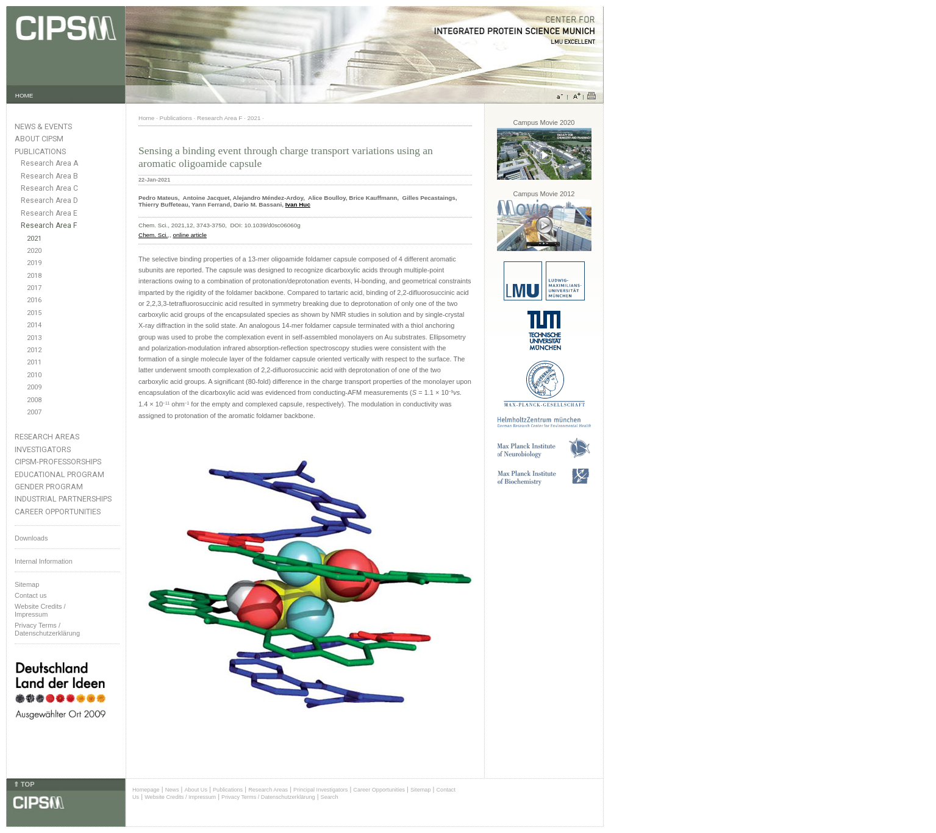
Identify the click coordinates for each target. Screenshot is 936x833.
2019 (34, 263)
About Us (195, 790)
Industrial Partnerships (63, 498)
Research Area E (49, 213)
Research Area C (49, 188)
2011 (34, 362)
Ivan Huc (297, 204)
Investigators (43, 449)
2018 (34, 276)
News (172, 790)
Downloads (31, 538)
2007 (34, 412)
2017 (34, 288)
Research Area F (49, 225)
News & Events (43, 126)
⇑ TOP (23, 784)
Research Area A (49, 163)
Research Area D (49, 200)
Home (146, 118)
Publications (40, 151)
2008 (34, 400)
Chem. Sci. (153, 235)
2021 (34, 239)
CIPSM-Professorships (58, 461)
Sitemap (27, 584)
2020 (34, 251)
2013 (34, 338)
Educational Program (59, 474)
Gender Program (49, 486)
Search (329, 797)
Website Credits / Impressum (180, 797)
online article (190, 235)
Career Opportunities (58, 511)
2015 (34, 313)
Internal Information (44, 561)
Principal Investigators (320, 790)
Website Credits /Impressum (40, 610)
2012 (34, 350)
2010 (34, 375)
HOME (24, 95)
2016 (34, 300)
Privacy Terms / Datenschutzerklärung (47, 629)
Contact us (31, 595)
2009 (34, 387)
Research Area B (49, 176)
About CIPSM (39, 138)
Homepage (146, 790)
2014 (34, 325)
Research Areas (47, 436)
